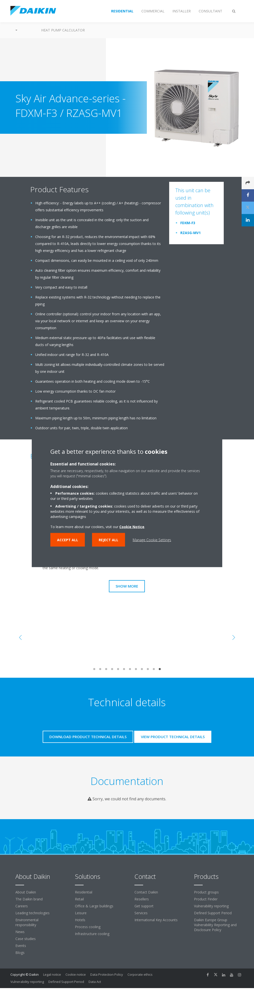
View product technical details (173, 736)
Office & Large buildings (94, 906)
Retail (79, 899)
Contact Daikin (146, 892)
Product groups (206, 892)
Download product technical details (88, 736)
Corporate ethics (140, 974)
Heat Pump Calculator (63, 30)
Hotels (80, 919)
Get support (144, 906)
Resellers (141, 899)
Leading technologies (32, 913)
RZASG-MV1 (190, 232)
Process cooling (87, 926)
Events (20, 945)
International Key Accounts (156, 919)
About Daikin (25, 892)
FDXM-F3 (187, 222)
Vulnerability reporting (211, 906)
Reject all (108, 539)
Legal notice (52, 974)
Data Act (95, 981)
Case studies (25, 938)
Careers (21, 906)
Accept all (67, 539)
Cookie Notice (131, 526)
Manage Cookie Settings (152, 539)
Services (141, 913)
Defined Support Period (213, 913)
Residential (83, 892)
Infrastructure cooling (92, 933)
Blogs (20, 952)
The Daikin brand (29, 899)
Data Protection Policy (106, 974)
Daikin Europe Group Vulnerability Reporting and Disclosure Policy (215, 924)
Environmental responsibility (26, 922)
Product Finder (206, 899)
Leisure (81, 913)
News (20, 931)
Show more (127, 586)
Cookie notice (75, 974)
